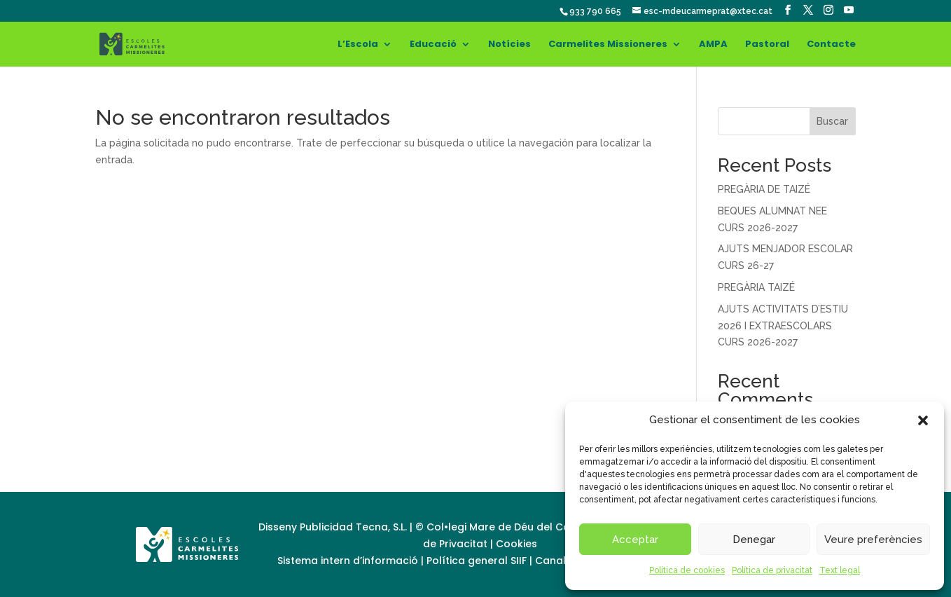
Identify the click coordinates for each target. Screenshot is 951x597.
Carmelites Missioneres (607, 44)
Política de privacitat (772, 570)
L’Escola (358, 44)
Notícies (509, 44)
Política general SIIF (476, 561)
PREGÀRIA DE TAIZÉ (764, 189)
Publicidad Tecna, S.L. (353, 527)
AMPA (713, 44)
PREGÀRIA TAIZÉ (756, 287)
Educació (433, 44)
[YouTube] (849, 10)
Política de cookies (687, 570)
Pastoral (767, 44)
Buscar (832, 121)
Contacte (831, 44)
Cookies (516, 544)
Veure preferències (873, 539)
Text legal (839, 570)
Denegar (754, 539)
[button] (923, 420)
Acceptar (635, 539)
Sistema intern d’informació (349, 561)
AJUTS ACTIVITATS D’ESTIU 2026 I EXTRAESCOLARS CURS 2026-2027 (783, 325)
